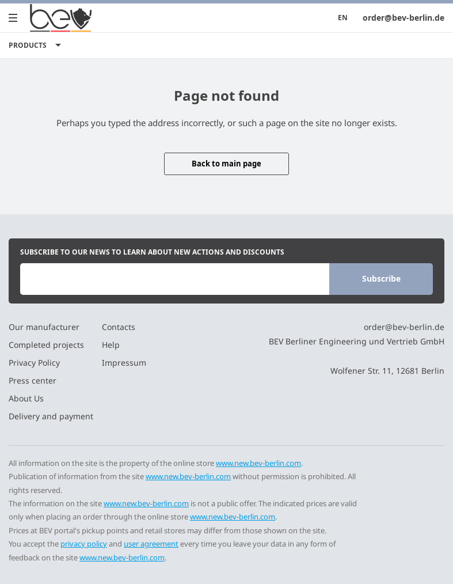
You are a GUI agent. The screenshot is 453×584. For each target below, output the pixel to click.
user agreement (151, 544)
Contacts (118, 326)
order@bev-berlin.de (403, 17)
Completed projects (46, 344)
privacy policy (83, 544)
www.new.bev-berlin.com (258, 463)
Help (111, 344)
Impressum (124, 362)
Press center (32, 380)
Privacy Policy (34, 362)
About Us (26, 398)
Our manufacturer (44, 326)
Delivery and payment (51, 416)
